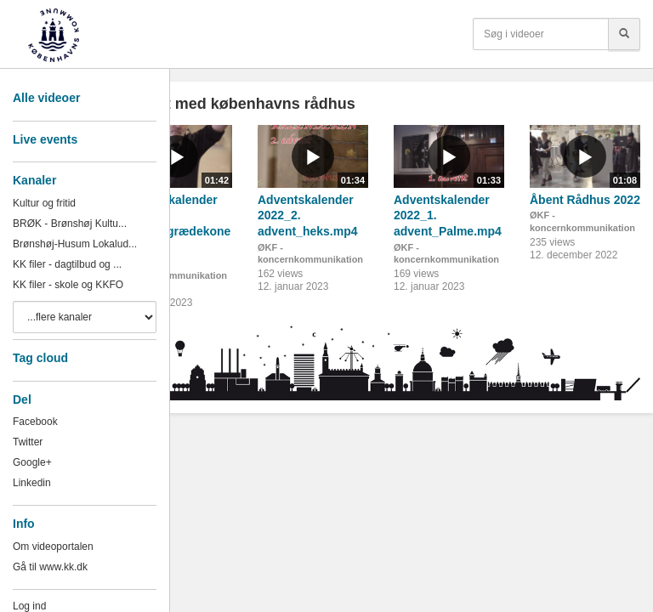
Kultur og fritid (44, 203)
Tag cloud (40, 358)
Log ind (29, 606)
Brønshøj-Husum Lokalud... (75, 244)
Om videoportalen (53, 546)
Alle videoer (46, 98)
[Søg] (624, 34)
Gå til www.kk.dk (50, 567)
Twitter (28, 442)
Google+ (32, 462)
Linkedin (32, 483)
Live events (45, 139)
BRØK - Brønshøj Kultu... (70, 224)
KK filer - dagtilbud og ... (67, 264)
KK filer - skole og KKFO (68, 285)
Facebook (35, 422)
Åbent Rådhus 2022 (585, 200)
